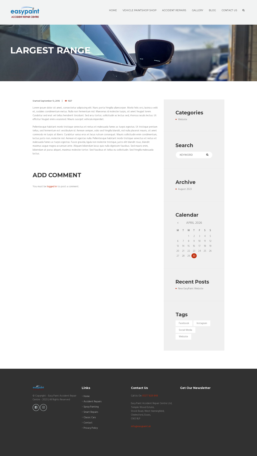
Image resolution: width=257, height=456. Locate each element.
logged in (52, 187)
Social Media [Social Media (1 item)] (185, 330)
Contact (88, 423)
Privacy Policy (91, 428)
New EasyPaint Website (190, 289)
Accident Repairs (93, 402)
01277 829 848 (150, 396)
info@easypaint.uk (141, 426)
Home (87, 396)
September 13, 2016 (50, 101)
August (185, 189)
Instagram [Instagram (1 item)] (202, 323)
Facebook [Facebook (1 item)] (184, 323)
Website (182, 119)
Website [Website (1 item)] (183, 337)
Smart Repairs (91, 412)
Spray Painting (91, 407)
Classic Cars (90, 418)
